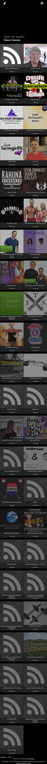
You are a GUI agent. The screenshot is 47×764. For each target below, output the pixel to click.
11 (8, 757)
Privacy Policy (30, 758)
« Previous (3, 757)
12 (10, 757)
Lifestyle (13, 36)
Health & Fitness (20, 36)
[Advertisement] (23, 19)
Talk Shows (6, 36)
